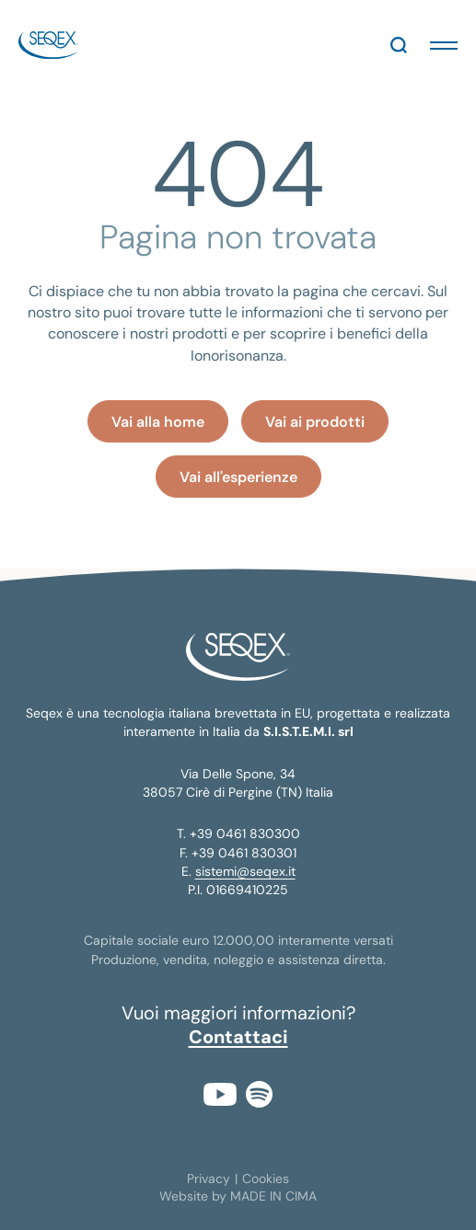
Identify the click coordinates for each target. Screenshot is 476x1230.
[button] (444, 45)
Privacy (208, 1178)
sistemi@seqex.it (245, 871)
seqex (48, 45)
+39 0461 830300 (245, 833)
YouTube (220, 1094)
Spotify (259, 1094)
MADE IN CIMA (273, 1196)
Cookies (265, 1178)
